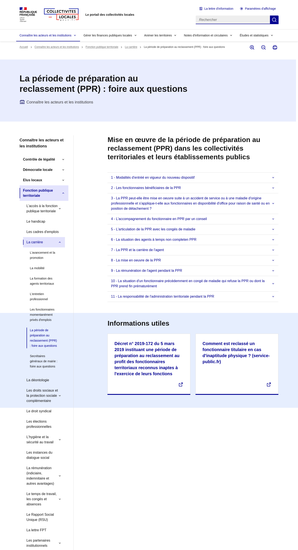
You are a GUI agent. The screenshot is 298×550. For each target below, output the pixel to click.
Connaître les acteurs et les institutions (45, 35)
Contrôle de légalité (39, 159)
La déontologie (38, 380)
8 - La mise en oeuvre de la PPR (136, 260)
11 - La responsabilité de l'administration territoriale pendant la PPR (162, 296)
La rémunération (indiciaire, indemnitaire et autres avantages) (40, 475)
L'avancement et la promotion (42, 255)
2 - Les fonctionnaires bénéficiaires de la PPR (146, 188)
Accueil (24, 46)
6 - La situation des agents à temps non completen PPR (153, 239)
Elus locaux (32, 180)
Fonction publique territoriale (102, 46)
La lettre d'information (218, 8)
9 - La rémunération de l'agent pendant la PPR (146, 270)
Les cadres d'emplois (43, 232)
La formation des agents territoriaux (42, 281)
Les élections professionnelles (39, 424)
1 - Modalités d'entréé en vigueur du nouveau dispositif (152, 177)
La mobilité (37, 268)
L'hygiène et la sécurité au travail (40, 439)
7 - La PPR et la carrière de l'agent (137, 250)
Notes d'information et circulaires (206, 35)
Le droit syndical (39, 411)
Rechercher (274, 20)
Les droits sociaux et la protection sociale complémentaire (42, 396)
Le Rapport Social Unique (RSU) (40, 517)
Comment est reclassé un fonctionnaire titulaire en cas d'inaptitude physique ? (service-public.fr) (236, 352)
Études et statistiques (254, 35)
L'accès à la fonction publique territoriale (42, 208)
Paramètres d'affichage (260, 8)
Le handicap (36, 221)
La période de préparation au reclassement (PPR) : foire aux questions (43, 337)
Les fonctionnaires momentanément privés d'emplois (42, 315)
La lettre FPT (36, 530)
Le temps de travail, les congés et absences (42, 499)
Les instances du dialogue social (39, 455)
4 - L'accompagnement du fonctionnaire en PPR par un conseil (159, 219)
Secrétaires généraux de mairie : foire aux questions (44, 361)
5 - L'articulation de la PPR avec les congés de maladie (153, 229)
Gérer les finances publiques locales (108, 35)
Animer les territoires (158, 35)
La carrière (131, 46)
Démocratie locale (38, 170)
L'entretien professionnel (39, 296)
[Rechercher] (233, 20)
